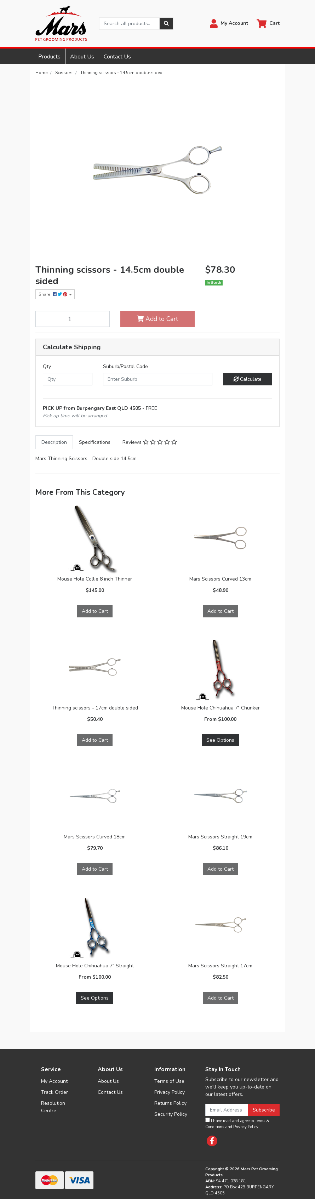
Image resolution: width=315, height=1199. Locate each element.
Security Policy (170, 1114)
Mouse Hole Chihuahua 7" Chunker (220, 708)
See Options (220, 740)
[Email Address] (226, 1110)
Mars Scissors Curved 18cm (95, 836)
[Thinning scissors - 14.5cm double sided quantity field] (72, 319)
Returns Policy (170, 1103)
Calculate (248, 379)
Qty (47, 366)
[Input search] (129, 23)
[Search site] (166, 23)
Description (54, 442)
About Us (82, 57)
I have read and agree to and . (237, 1124)
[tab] (54, 442)
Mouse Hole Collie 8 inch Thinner (94, 579)
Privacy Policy (169, 1092)
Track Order (54, 1092)
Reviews (149, 442)
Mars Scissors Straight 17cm (220, 965)
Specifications (94, 442)
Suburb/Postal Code (125, 366)
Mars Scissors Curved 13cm (220, 579)
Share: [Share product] (53, 294)
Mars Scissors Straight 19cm (220, 836)
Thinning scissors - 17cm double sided (95, 708)
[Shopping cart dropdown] (268, 23)
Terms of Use (169, 1081)
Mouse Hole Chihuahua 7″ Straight (95, 965)
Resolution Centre (53, 1107)
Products (49, 57)
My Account (54, 1081)
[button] (229, 23)
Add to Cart (157, 319)
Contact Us (117, 57)
